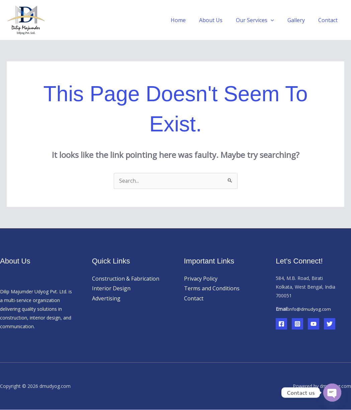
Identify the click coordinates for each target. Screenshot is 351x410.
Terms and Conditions (212, 288)
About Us (220, 20)
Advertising (106, 298)
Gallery (300, 20)
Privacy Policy (200, 279)
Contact (329, 20)
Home (190, 20)
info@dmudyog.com (310, 309)
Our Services (262, 20)
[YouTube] (313, 324)
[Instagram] (297, 324)
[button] (277, 20)
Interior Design (111, 288)
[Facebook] (281, 324)
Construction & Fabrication (125, 279)
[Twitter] (329, 324)
